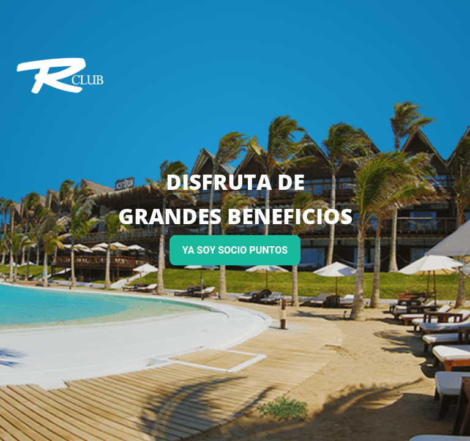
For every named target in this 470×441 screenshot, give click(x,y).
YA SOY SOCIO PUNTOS (235, 250)
